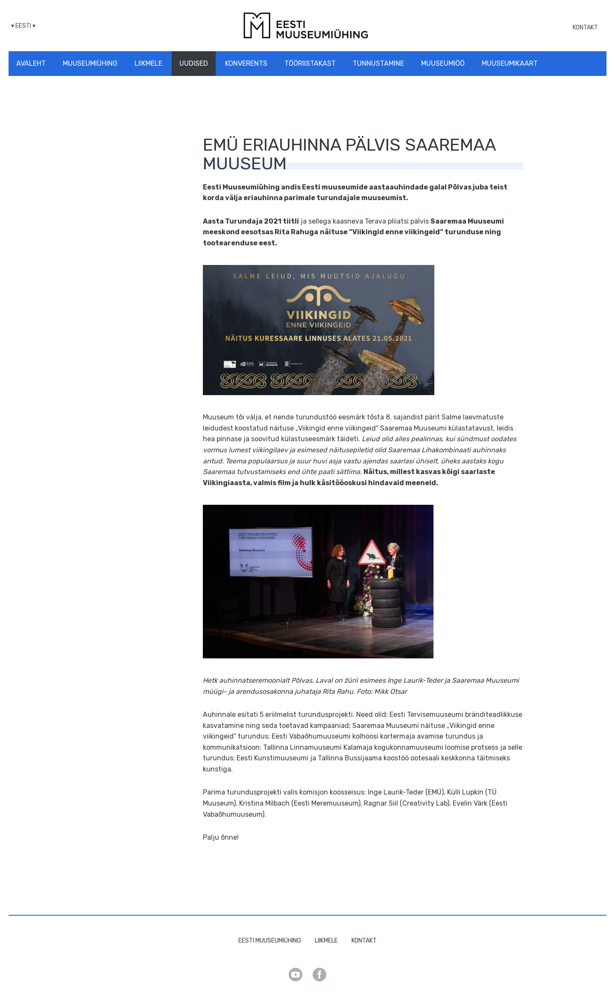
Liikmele (148, 63)
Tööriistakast (310, 63)
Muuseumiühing (90, 63)
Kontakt (585, 27)
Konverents (246, 63)
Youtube (295, 974)
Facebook (319, 974)
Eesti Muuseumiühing (269, 940)
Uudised (193, 63)
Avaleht (31, 63)
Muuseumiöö (443, 63)
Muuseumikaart (510, 63)
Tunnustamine (378, 63)
